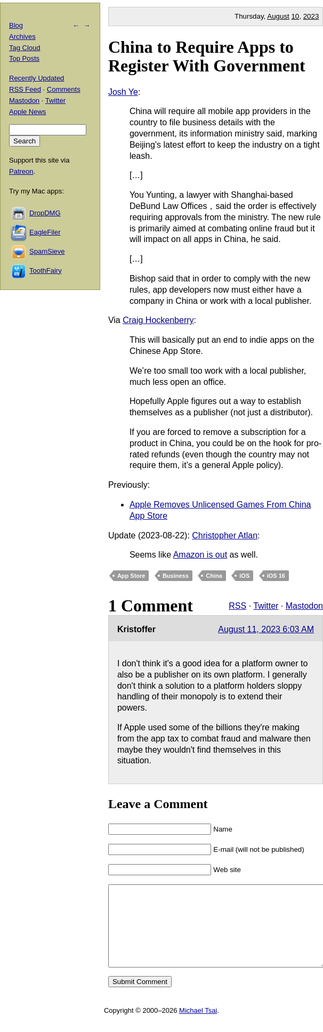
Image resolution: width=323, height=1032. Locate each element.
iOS (244, 576)
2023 (311, 16)
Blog (16, 25)
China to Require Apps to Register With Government (206, 56)
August (278, 16)
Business (176, 576)
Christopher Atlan (224, 535)
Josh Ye (123, 91)
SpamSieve (46, 251)
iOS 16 (276, 576)
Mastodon (304, 605)
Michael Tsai (198, 1026)
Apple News (27, 112)
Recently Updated (36, 78)
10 (295, 16)
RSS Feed (25, 89)
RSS (237, 605)
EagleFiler (45, 232)
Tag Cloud (25, 48)
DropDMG (45, 213)
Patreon (21, 171)
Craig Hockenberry (158, 320)
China (214, 576)
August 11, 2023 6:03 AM (266, 629)
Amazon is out (200, 554)
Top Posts (24, 58)
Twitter (265, 605)
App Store (131, 576)
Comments (63, 89)
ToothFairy (45, 271)
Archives (22, 37)
